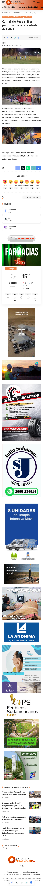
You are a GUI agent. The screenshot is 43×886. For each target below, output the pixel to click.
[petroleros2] (21, 705)
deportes (30, 153)
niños (37, 156)
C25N (4, 43)
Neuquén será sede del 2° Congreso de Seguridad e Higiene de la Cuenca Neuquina (14, 805)
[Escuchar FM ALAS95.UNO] (21, 238)
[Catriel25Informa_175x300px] (21, 532)
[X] (21, 219)
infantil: (20, 156)
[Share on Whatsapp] (21, 882)
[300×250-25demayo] (21, 765)
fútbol (14, 156)
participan (13, 159)
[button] (4, 2)
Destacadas (17, 16)
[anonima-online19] (21, 632)
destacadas (6, 156)
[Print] (18, 37)
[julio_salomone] (21, 471)
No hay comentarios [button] (31, 197)
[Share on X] (11, 37)
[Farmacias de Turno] (21, 255)
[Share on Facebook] (7, 37)
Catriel (17, 153)
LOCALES (28, 16)
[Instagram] (21, 227)
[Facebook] (21, 211)
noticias (5, 159)
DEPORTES (7, 16)
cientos (23, 153)
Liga (25, 156)
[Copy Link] (15, 37)
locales (31, 156)
